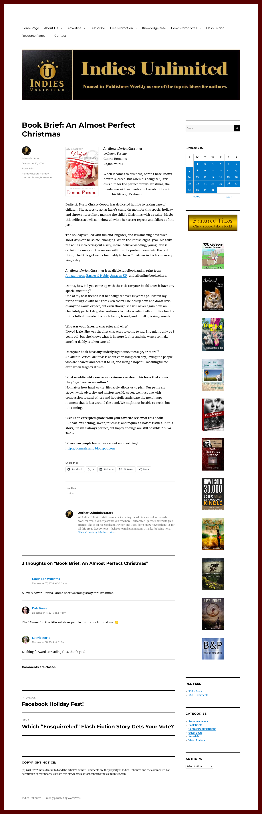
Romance (46, 177)
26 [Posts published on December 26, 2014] (228, 183)
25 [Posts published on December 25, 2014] (220, 183)
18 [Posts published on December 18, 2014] (220, 177)
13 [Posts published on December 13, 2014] (236, 170)
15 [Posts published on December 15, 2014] (197, 177)
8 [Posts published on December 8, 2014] (197, 170)
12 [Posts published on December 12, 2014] (228, 170)
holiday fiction (30, 173)
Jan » (229, 196)
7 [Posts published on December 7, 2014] (189, 170)
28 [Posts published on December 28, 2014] (189, 190)
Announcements (198, 721)
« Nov (196, 196)
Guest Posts (195, 732)
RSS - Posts (195, 691)
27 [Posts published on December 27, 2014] (236, 183)
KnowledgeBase (154, 28)
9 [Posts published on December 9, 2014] (205, 170)
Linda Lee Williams (46, 579)
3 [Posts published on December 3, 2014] (212, 164)
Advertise (74, 28)
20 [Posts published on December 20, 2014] (236, 177)
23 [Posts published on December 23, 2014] (205, 183)
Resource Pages (33, 35)
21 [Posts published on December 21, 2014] (189, 183)
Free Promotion (121, 28)
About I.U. (51, 28)
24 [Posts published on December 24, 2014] (212, 183)
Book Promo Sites (184, 28)
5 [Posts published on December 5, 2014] (228, 164)
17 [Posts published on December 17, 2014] (213, 177)
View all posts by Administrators (97, 532)
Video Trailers (196, 740)
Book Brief (28, 168)
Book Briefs (195, 725)
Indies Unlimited (31, 798)
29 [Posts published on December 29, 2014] (197, 190)
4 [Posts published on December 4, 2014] (220, 164)
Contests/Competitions (202, 728)
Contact (60, 35)
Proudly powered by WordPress (63, 798)
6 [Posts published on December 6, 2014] (236, 164)
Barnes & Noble (97, 275)
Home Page (30, 28)
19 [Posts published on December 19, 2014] (228, 177)
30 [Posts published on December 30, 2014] (205, 190)
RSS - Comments (198, 695)
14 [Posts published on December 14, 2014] (189, 177)
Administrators (30, 158)
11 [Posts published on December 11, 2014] (221, 170)
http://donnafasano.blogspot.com (90, 448)
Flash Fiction (215, 28)
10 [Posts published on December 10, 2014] (212, 170)
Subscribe (97, 28)
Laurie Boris (41, 638)
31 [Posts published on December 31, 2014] (213, 190)
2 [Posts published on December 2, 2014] (205, 164)
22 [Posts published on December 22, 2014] (197, 183)
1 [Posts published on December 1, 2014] (197, 164)
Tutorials (193, 736)
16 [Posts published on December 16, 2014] (205, 177)
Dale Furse (39, 608)
